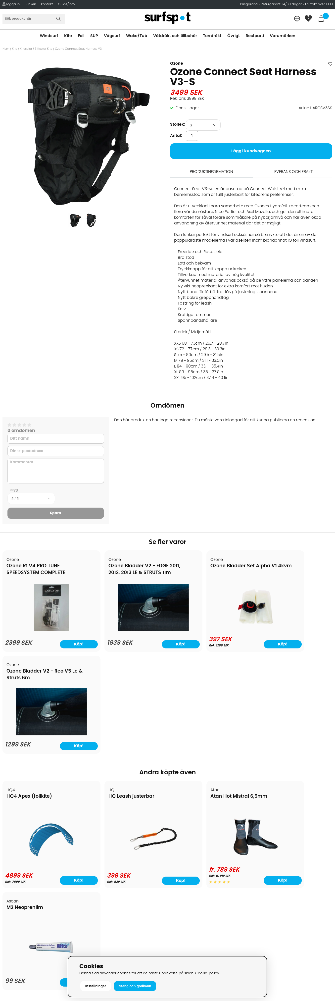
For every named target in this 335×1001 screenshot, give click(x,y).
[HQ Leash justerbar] (125, 760)
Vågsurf (112, 36)
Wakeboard (181, 842)
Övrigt (233, 36)
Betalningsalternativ (25, 835)
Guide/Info (66, 4)
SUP (94, 36)
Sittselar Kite (43, 48)
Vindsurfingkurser (22, 894)
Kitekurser (14, 887)
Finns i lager (187, 108)
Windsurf (49, 36)
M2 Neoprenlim (275, 694)
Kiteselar (26, 48)
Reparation (16, 880)
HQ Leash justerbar (113, 694)
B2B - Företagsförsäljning (29, 865)
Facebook (262, 918)
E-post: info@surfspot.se (113, 954)
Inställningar (95, 986)
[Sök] (33, 19)
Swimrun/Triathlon (188, 865)
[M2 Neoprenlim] (292, 761)
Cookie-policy (207, 973)
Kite (68, 36)
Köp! (64, 779)
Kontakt (47, 4)
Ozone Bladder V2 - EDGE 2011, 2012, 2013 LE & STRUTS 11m (122, 573)
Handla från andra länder (30, 850)
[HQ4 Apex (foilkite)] (42, 760)
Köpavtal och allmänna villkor (34, 827)
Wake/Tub (136, 36)
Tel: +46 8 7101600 (105, 947)
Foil (81, 36)
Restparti (255, 36)
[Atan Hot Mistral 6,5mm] (209, 758)
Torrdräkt (212, 36)
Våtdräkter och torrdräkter (196, 857)
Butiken (30, 4)
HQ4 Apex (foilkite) (29, 694)
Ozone (176, 63)
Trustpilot (261, 943)
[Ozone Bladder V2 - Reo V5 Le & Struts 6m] (292, 630)
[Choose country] (297, 19)
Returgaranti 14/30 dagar (281, 4)
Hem (5, 48)
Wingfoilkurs (17, 902)
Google (259, 894)
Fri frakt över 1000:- (320, 4)
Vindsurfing (181, 820)
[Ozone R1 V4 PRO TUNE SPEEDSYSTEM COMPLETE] (42, 630)
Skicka (320, 858)
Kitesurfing (180, 827)
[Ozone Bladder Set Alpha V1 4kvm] (209, 629)
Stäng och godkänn (135, 986)
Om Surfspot (17, 820)
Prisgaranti (249, 4)
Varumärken (282, 36)
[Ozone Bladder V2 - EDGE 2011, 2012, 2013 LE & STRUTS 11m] (125, 630)
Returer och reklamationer (30, 857)
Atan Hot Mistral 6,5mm (202, 694)
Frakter (12, 842)
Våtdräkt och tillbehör (175, 36)
